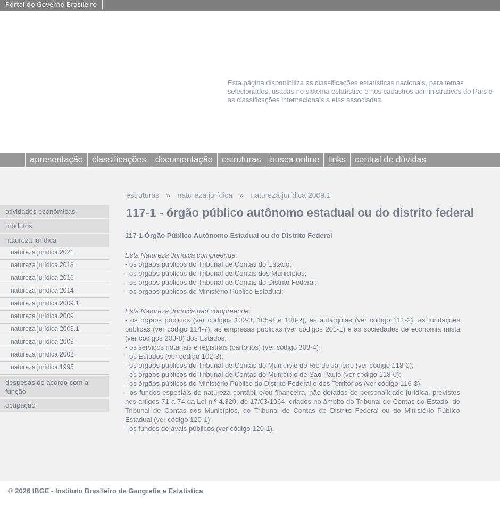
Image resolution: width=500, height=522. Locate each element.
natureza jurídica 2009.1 (290, 195)
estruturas (142, 195)
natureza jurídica (205, 195)
